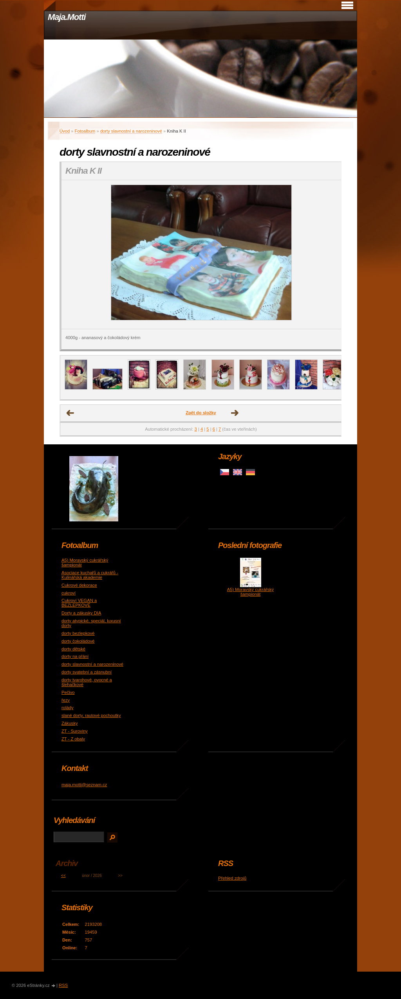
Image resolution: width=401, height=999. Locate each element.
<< (63, 875)
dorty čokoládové (78, 641)
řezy (65, 700)
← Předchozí (70, 413)
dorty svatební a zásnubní (86, 672)
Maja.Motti (67, 17)
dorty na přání (75, 656)
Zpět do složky (201, 412)
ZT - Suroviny (74, 731)
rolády (67, 707)
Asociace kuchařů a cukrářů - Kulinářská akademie (89, 575)
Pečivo (68, 692)
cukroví (68, 593)
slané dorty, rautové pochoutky (91, 715)
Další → (235, 413)
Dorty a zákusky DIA (81, 613)
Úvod (65, 131)
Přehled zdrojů (232, 878)
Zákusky (69, 723)
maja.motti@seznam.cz (84, 784)
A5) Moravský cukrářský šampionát (250, 592)
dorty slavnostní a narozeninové (131, 131)
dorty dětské (73, 649)
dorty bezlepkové (78, 633)
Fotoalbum (85, 131)
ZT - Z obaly (73, 739)
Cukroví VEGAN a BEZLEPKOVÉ (79, 602)
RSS (63, 985)
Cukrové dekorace (79, 585)
